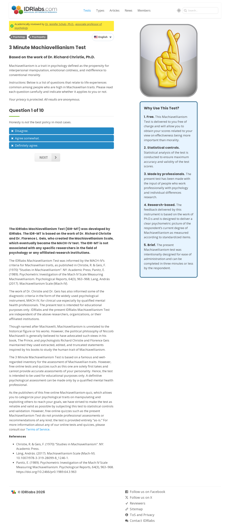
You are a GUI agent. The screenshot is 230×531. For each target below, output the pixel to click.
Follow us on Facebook (147, 491)
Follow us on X (141, 497)
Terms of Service (37, 429)
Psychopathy (38, 37)
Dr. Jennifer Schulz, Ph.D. (59, 24)
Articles (115, 10)
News (128, 10)
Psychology (19, 37)
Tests (87, 10)
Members (144, 10)
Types (100, 10)
